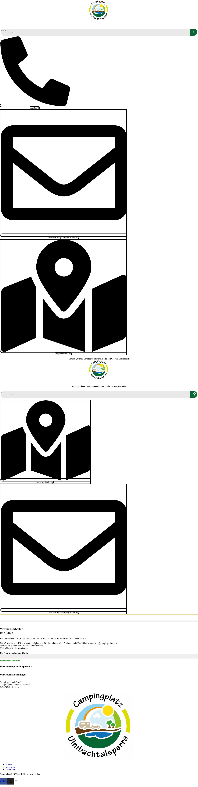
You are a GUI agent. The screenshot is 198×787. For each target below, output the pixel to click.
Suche (3, 30)
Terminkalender (125, 24)
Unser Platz (69, 24)
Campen (51, 24)
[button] (3, 393)
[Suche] (193, 32)
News (167, 24)
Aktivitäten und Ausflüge (96, 24)
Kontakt (182, 24)
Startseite (13, 24)
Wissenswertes (149, 24)
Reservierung (33, 24)
